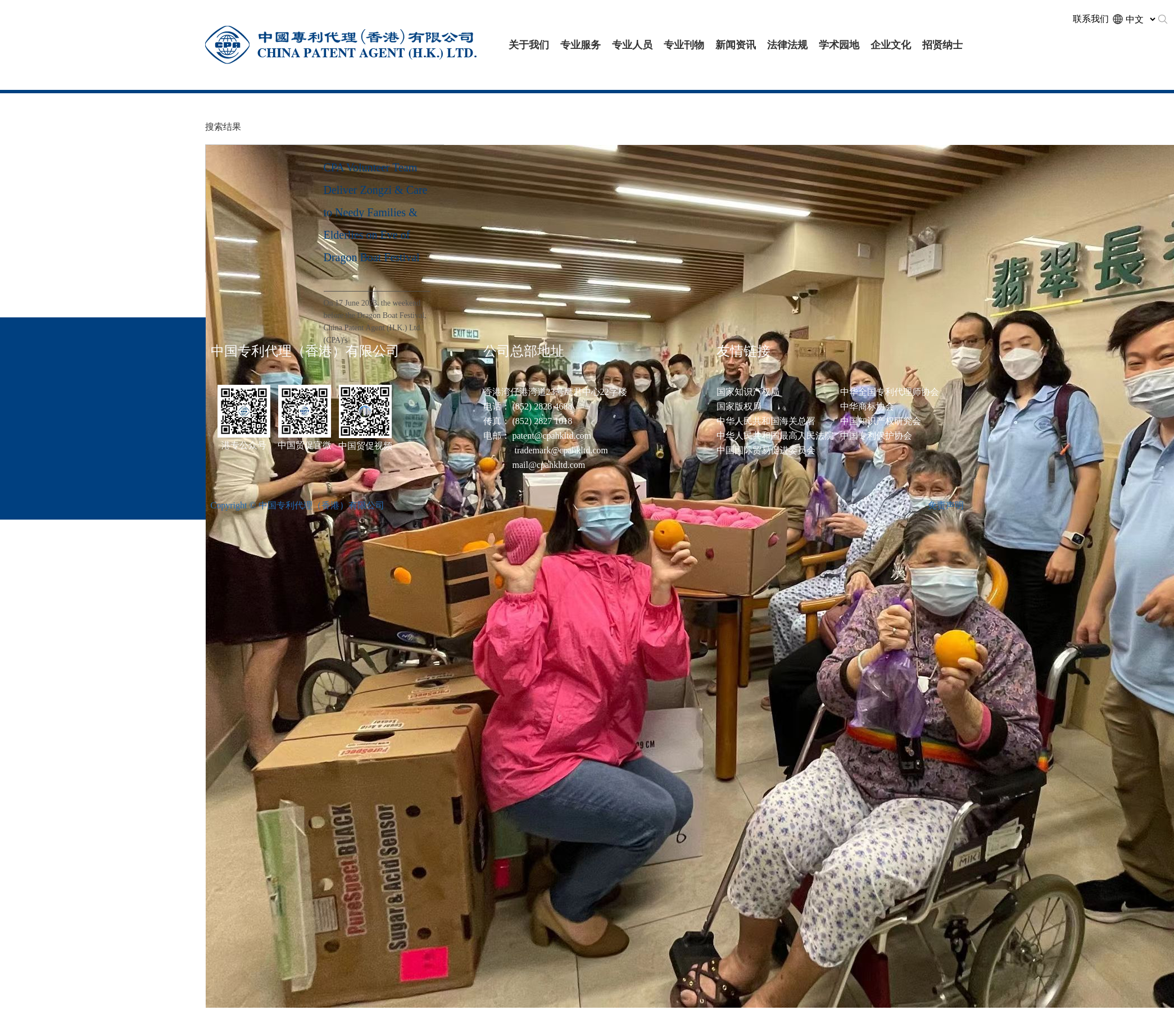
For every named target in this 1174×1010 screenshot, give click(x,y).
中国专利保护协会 (876, 435)
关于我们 (529, 45)
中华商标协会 (867, 406)
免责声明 (946, 505)
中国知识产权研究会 (880, 421)
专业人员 (632, 45)
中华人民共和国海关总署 (766, 421)
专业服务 (580, 45)
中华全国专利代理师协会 (889, 392)
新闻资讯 (735, 45)
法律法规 (787, 45)
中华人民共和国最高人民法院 (775, 435)
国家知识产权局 (748, 392)
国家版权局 (739, 406)
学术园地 (839, 45)
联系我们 (1091, 19)
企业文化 (891, 45)
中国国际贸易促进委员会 (766, 450)
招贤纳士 (942, 45)
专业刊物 (684, 45)
